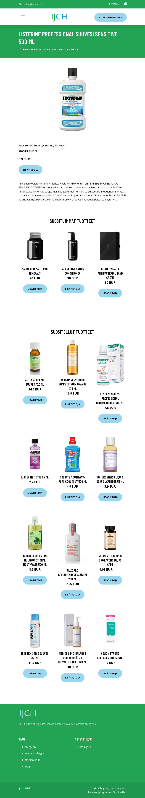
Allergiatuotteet (110, 17)
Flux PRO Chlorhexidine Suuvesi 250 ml (72, 574)
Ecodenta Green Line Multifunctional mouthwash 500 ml (35, 560)
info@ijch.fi (114, 3)
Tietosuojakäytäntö (99, 792)
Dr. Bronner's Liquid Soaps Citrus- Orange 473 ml (72, 384)
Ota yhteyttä (105, 788)
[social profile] (42, 4)
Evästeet (120, 788)
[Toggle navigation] (22, 17)
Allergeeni (30, 747)
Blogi (27, 766)
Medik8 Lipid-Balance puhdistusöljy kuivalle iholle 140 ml (72, 657)
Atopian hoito (32, 760)
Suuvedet (60, 145)
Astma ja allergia (34, 753)
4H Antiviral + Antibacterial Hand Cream (110, 273)
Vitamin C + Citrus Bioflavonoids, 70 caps (110, 560)
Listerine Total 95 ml (35, 477)
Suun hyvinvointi (43, 145)
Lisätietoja (30, 169)
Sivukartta (119, 792)
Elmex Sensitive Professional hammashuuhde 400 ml (110, 398)
